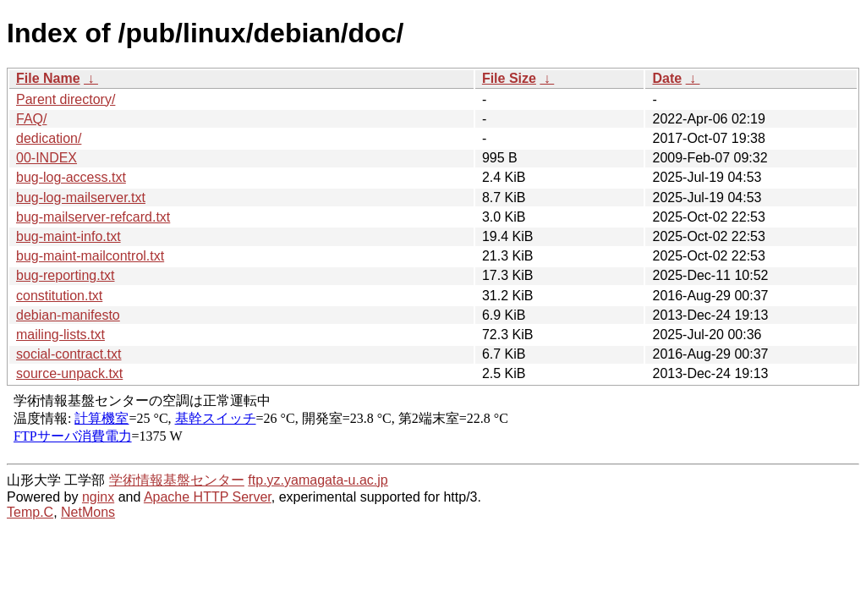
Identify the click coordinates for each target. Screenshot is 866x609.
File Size (509, 78)
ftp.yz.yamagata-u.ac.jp (317, 480)
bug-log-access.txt (71, 177)
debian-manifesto (68, 315)
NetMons (88, 512)
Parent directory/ (65, 99)
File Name (48, 78)
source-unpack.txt (69, 373)
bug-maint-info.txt (68, 236)
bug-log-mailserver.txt (80, 197)
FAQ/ (31, 119)
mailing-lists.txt (60, 334)
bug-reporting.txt (65, 275)
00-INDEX (46, 158)
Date (667, 78)
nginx (98, 497)
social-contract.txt (68, 354)
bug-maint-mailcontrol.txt (90, 256)
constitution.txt (59, 295)
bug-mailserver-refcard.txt (93, 217)
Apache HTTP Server (207, 497)
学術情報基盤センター (176, 480)
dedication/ (48, 138)
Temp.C (30, 512)
